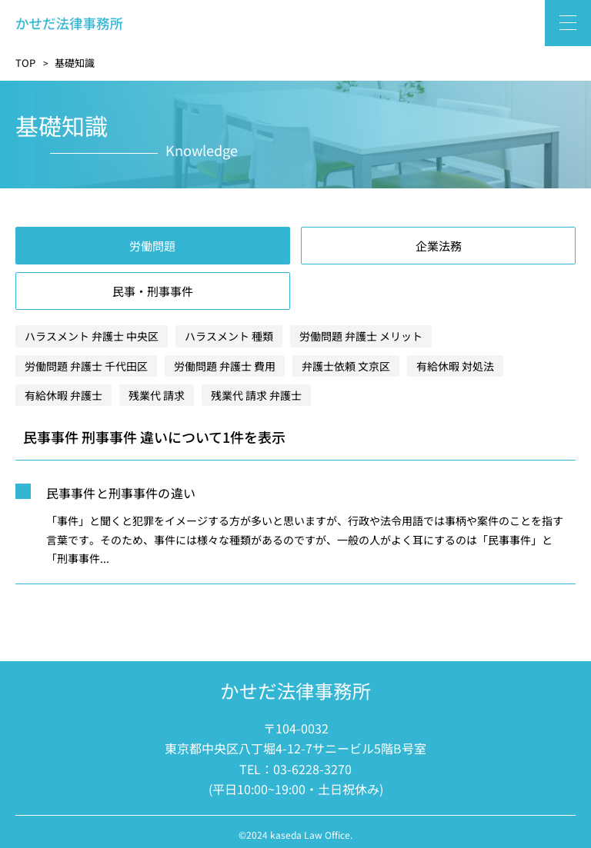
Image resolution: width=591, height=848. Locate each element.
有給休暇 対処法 (455, 366)
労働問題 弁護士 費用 (224, 366)
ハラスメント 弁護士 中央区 (92, 336)
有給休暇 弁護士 (63, 395)
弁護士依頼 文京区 (346, 366)
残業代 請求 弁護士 (256, 395)
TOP (25, 62)
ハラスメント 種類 (229, 336)
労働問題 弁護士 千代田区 (86, 366)
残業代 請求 (157, 395)
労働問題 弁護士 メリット (360, 336)
